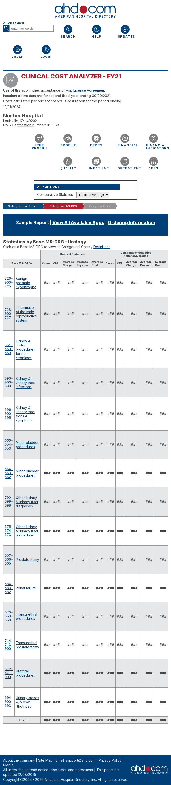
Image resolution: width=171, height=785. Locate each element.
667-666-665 (9, 571)
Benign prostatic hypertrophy (26, 283)
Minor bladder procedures (27, 479)
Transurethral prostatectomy (27, 663)
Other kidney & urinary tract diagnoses (27, 510)
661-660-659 (9, 351)
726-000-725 (9, 283)
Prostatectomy (27, 571)
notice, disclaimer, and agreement (65, 770)
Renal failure (26, 602)
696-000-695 (9, 417)
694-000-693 (9, 724)
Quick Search (13, 23)
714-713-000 (9, 663)
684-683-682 (9, 602)
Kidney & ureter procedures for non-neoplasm (25, 350)
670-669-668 (9, 632)
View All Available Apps (78, 222)
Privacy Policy (110, 760)
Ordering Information (131, 222)
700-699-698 (9, 510)
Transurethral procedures (26, 632)
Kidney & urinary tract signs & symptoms (25, 416)
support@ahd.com (80, 760)
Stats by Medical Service (22, 206)
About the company (19, 760)
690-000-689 (9, 385)
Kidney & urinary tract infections (25, 385)
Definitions (101, 247)
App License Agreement (85, 90)
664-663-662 (9, 479)
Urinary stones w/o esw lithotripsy (27, 724)
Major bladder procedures (27, 448)
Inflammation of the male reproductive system (26, 315)
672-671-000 (9, 694)
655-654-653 (9, 449)
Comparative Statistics (55, 194)
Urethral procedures (25, 693)
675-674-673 (9, 541)
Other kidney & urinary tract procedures (27, 540)
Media (8, 765)
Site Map (45, 760)
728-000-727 (9, 315)
